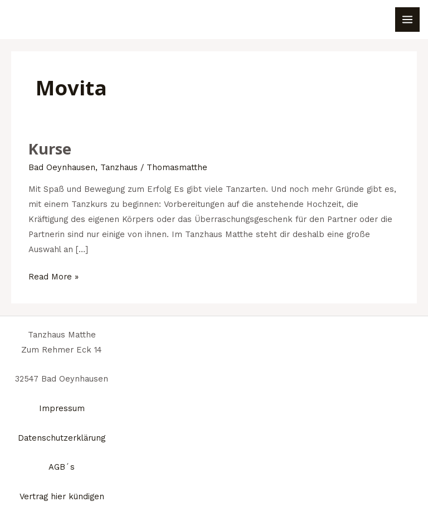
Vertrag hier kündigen (62, 496)
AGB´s (61, 467)
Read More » (53, 275)
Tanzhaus (119, 167)
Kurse (49, 148)
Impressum (62, 408)
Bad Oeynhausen (61, 167)
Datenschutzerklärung (61, 438)
